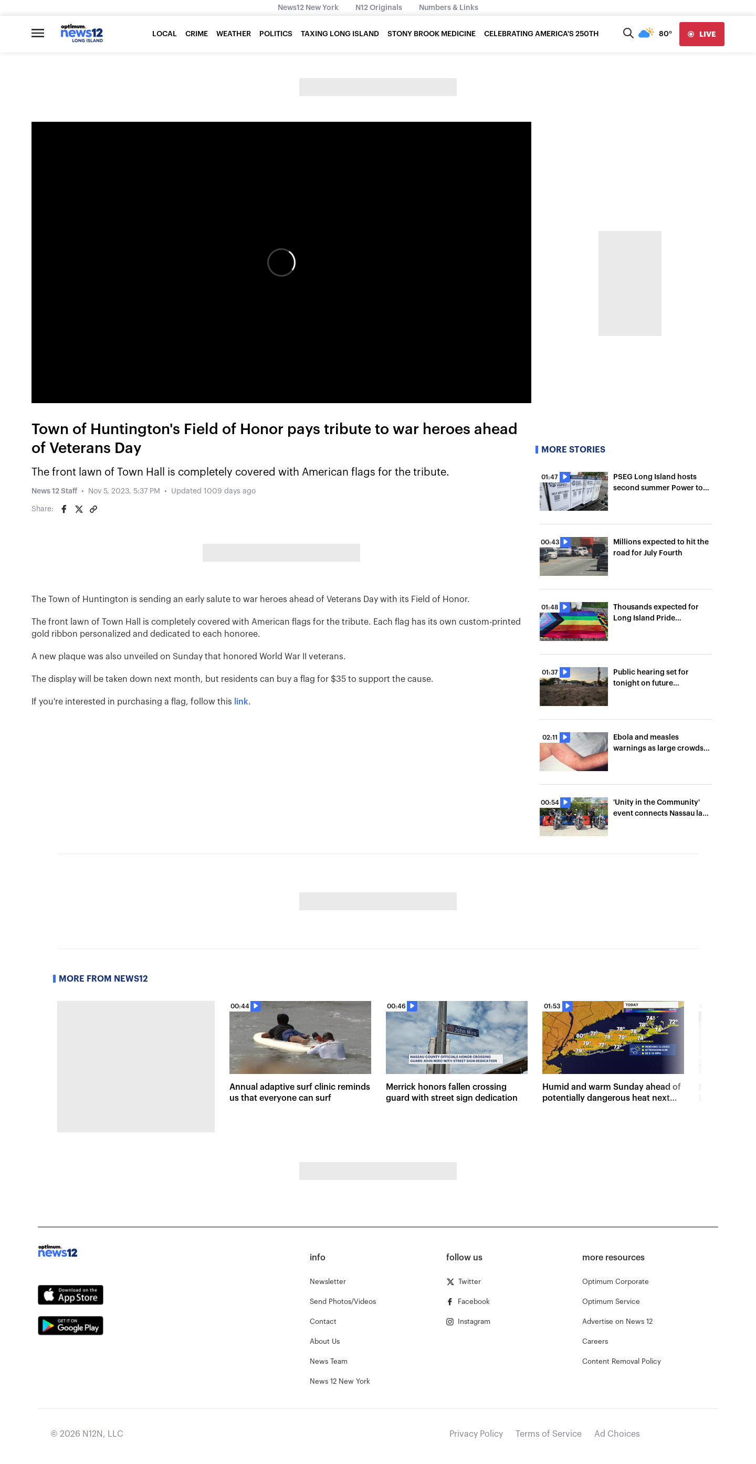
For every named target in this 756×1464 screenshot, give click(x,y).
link (241, 702)
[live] (701, 34)
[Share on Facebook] (64, 509)
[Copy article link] (93, 509)
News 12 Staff (54, 491)
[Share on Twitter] (79, 509)
